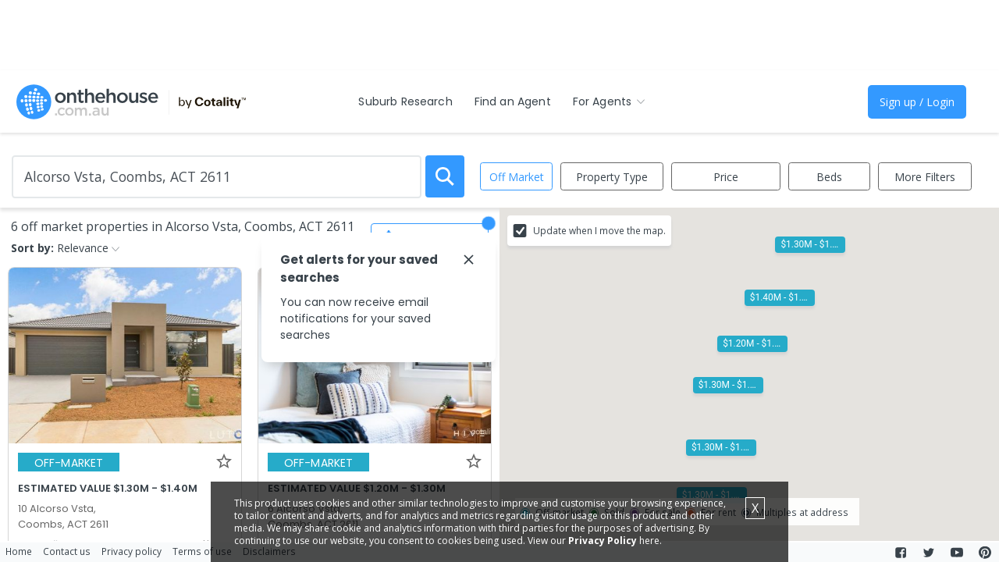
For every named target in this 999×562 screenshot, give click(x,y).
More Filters (924, 176)
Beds (829, 176)
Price (725, 176)
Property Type (612, 176)
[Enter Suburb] (216, 176)
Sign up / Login (917, 101)
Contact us (67, 551)
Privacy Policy (602, 540)
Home (18, 551)
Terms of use (202, 551)
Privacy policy (131, 551)
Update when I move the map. (599, 230)
